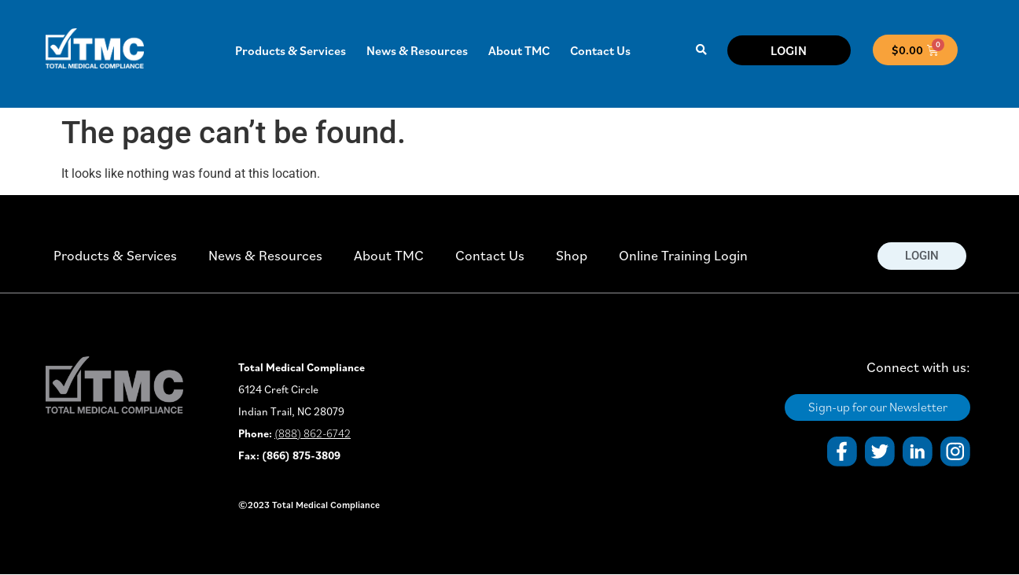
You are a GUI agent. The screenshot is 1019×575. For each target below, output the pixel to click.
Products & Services (290, 50)
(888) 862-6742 (312, 433)
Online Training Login (683, 255)
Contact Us (600, 50)
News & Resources (417, 50)
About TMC (519, 50)
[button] (701, 50)
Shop (571, 255)
